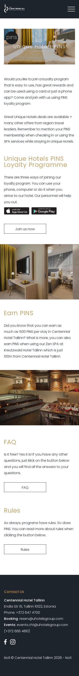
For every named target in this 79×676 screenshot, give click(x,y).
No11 (7, 657)
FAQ (25, 487)
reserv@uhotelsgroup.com (41, 618)
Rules (25, 549)
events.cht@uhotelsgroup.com (42, 625)
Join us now (25, 229)
